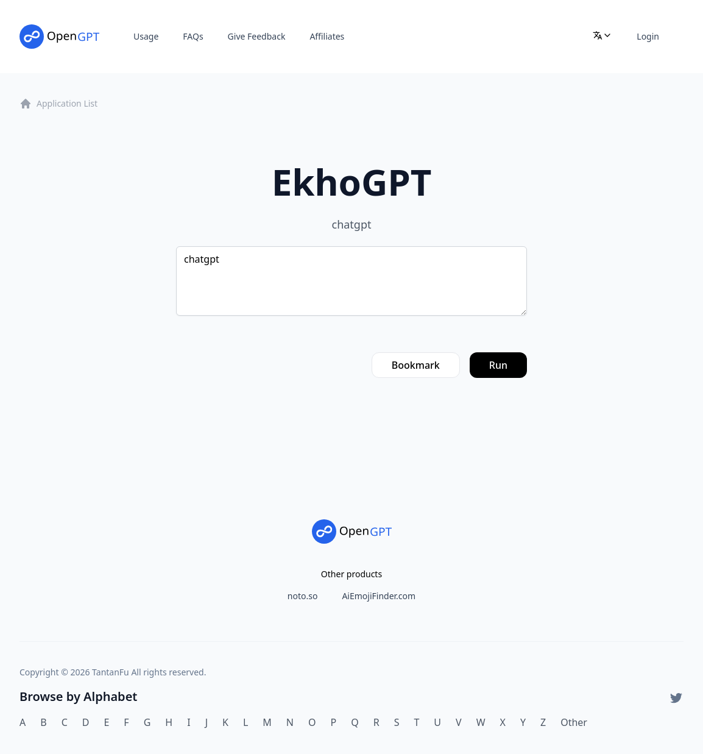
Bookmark (416, 365)
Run (498, 365)
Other (573, 722)
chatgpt (351, 281)
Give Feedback (257, 36)
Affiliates (326, 36)
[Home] (59, 36)
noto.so (303, 596)
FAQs (193, 36)
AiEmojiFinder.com (378, 596)
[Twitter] (676, 698)
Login (648, 36)
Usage (145, 36)
